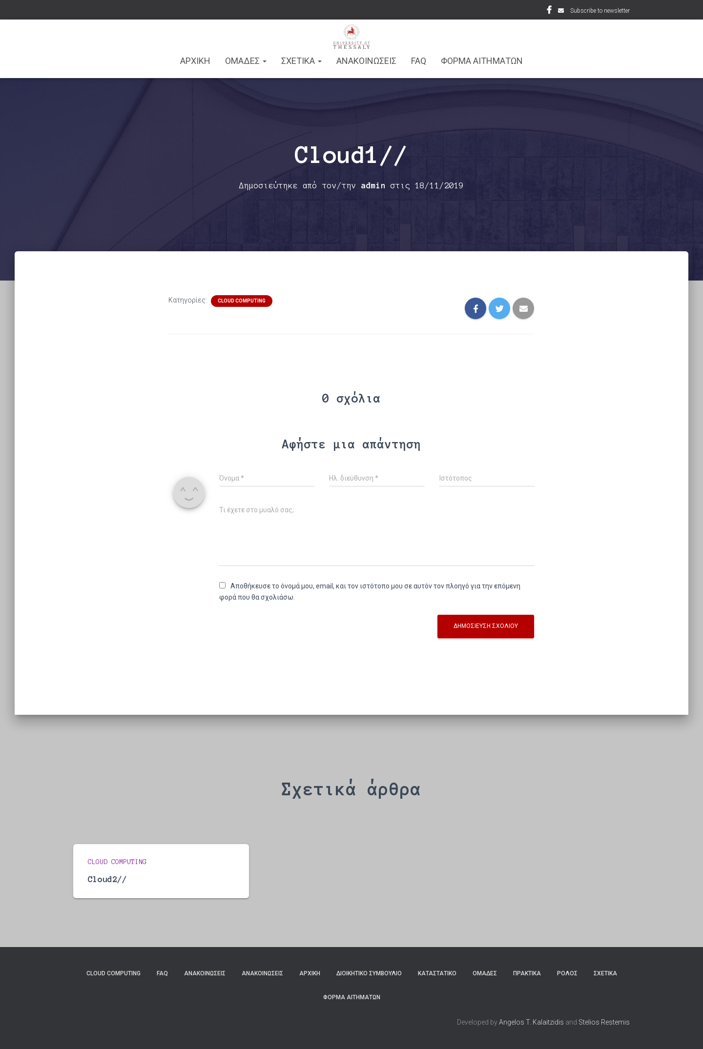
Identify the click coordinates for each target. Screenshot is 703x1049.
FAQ (418, 61)
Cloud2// (107, 879)
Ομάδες (485, 973)
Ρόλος (567, 973)
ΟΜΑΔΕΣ (246, 61)
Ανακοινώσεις (205, 973)
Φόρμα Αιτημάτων (482, 61)
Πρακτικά (527, 973)
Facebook (549, 11)
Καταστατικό (437, 973)
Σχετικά (605, 973)
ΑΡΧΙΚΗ (195, 61)
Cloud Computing (242, 300)
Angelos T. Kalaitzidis (531, 1022)
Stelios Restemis (604, 1022)
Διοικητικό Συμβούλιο (369, 973)
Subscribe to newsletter (600, 10)
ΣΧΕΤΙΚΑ (301, 61)
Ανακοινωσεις (366, 61)
